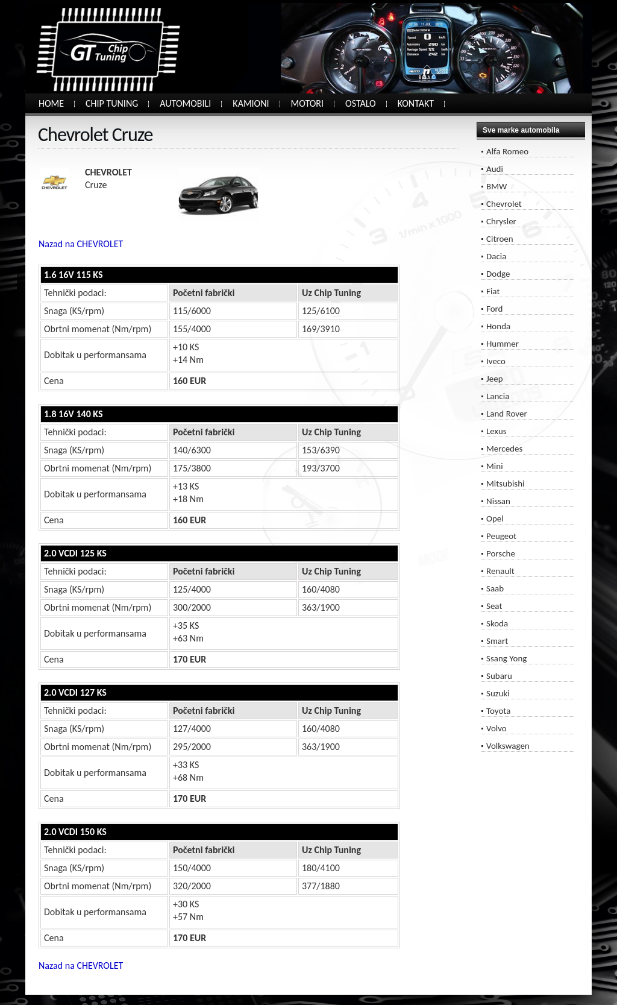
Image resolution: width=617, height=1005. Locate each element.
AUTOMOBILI (185, 103)
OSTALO (360, 103)
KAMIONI (251, 103)
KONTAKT (416, 103)
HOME (51, 103)
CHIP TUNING (112, 103)
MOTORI (307, 103)
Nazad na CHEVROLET (81, 244)
